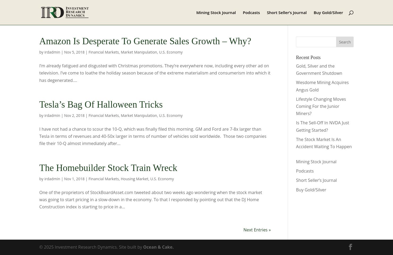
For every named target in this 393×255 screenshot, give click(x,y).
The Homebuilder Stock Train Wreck (108, 168)
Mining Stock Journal (216, 13)
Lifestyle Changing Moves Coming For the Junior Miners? (321, 106)
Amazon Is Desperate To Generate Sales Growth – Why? (145, 41)
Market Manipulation (139, 52)
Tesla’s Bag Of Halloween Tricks (101, 104)
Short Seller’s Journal (287, 13)
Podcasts (251, 13)
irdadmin (52, 52)
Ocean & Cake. (158, 247)
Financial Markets (104, 52)
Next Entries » (257, 230)
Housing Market (134, 178)
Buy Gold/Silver (328, 13)
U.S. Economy (171, 52)
